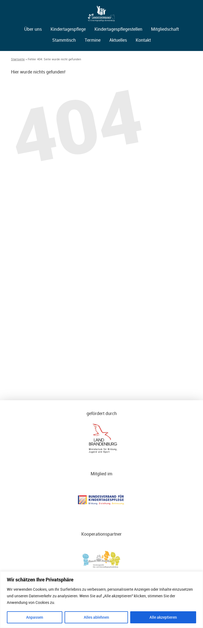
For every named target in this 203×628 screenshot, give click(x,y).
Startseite (18, 59)
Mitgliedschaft (165, 29)
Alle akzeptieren (163, 617)
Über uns (33, 29)
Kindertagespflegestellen (118, 29)
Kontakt (143, 40)
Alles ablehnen (96, 617)
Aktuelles (118, 40)
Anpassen (34, 617)
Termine (93, 40)
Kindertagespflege (68, 29)
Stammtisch (64, 40)
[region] (101, 599)
